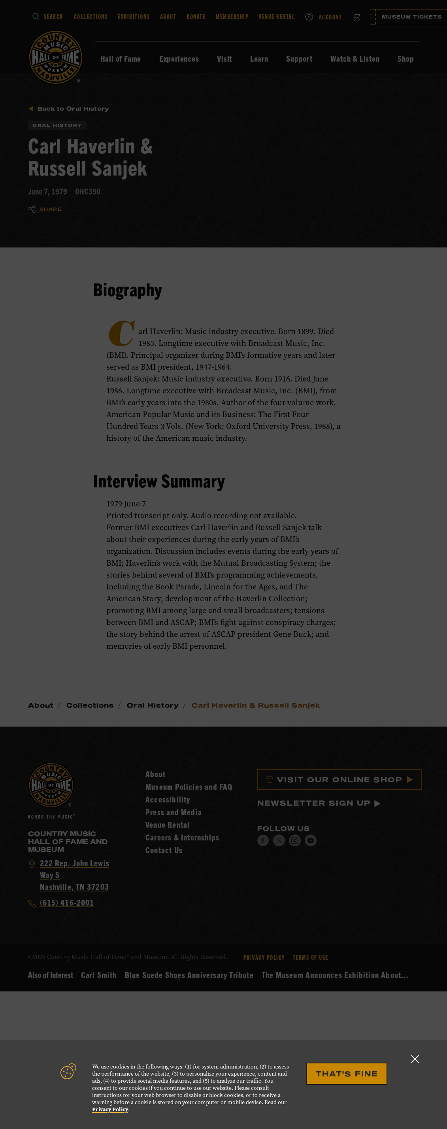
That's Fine (347, 1073)
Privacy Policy (110, 1109)
